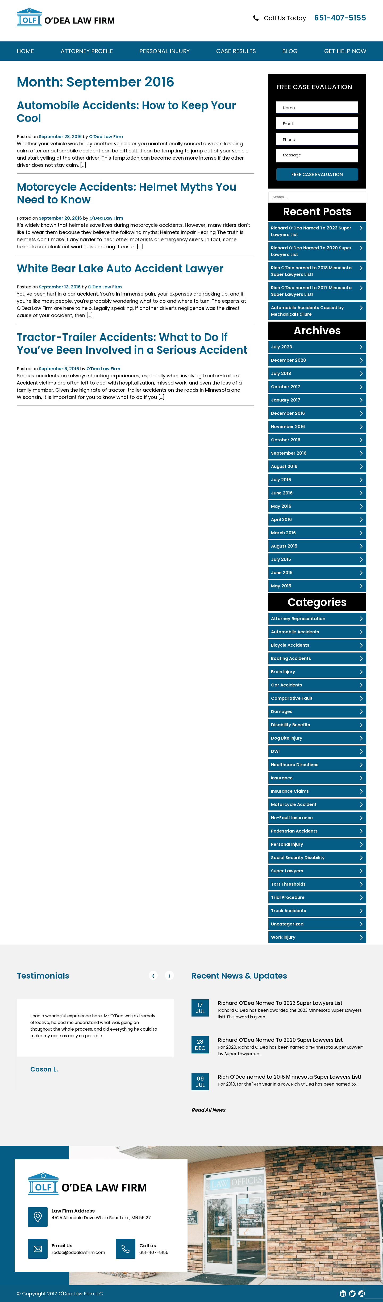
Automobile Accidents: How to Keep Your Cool (126, 112)
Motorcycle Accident (294, 804)
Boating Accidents (291, 658)
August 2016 (284, 466)
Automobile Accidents (295, 632)
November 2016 (288, 427)
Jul (200, 1011)
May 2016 (281, 506)
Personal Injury (164, 51)
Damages (281, 711)
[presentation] (153, 975)
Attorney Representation (298, 619)
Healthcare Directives (294, 765)
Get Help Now (345, 51)
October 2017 (285, 387)
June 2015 (282, 573)
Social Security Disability (298, 858)
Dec (200, 1048)
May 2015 (281, 586)
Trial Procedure (288, 897)
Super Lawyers (287, 871)
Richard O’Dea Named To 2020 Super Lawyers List (311, 251)
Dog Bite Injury (286, 738)
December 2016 (288, 413)
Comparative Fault (292, 698)
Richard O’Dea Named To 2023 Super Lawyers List (311, 231)
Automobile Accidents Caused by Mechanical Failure (307, 311)
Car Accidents (286, 685)
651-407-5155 (340, 18)
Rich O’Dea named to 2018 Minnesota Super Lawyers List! (311, 271)
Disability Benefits (290, 725)
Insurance (282, 778)
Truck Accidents (288, 911)
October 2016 (285, 440)
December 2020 (288, 360)
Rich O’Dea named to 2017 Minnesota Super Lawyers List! (311, 291)
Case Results (236, 51)
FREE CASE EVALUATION (317, 174)
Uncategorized (287, 924)
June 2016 (282, 493)
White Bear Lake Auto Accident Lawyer (120, 268)
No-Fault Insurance (292, 818)
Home (25, 51)
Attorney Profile (87, 51)
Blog (290, 51)
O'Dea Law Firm (106, 137)
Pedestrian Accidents (294, 831)
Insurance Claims (290, 791)
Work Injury (283, 937)
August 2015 (284, 546)
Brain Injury (283, 672)
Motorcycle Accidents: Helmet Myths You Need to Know (126, 193)
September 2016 (288, 453)
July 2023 (281, 347)
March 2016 (283, 533)
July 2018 (281, 373)
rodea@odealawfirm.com (78, 1252)
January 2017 (285, 400)
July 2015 (281, 559)
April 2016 (281, 519)
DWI (275, 751)
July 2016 (281, 480)
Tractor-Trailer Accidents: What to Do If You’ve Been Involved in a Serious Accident (132, 343)
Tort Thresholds (288, 884)
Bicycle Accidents (290, 645)
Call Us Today (285, 18)
